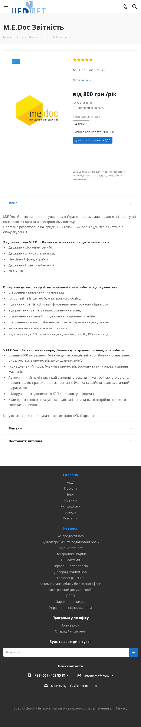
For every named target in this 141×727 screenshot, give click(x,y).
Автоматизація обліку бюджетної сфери (70, 584)
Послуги (70, 488)
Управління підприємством (70, 607)
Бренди (70, 512)
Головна (70, 475)
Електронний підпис (70, 554)
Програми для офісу (70, 617)
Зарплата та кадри (70, 601)
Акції (70, 482)
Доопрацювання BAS (70, 572)
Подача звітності (70, 548)
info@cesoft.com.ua (98, 676)
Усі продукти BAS (70, 536)
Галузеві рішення (70, 578)
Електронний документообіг (70, 589)
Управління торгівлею (70, 566)
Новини (70, 500)
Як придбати (71, 506)
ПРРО (70, 595)
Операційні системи (70, 631)
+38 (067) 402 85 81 (50, 675)
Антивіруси (70, 625)
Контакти (70, 518)
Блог (70, 494)
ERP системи (70, 560)
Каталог (70, 528)
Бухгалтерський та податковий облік (70, 542)
